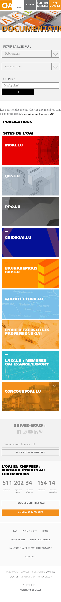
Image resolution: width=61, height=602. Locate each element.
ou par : (9, 79)
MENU (18, 7)
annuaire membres (42, 4)
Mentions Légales (30, 590)
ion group (46, 577)
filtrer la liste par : (17, 47)
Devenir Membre (40, 540)
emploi (30, 5)
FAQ (15, 531)
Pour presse (18, 540)
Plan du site (29, 531)
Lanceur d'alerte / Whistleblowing (30, 548)
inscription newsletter (30, 452)
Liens (45, 531)
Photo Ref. (29, 585)
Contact (30, 557)
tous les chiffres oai (30, 503)
